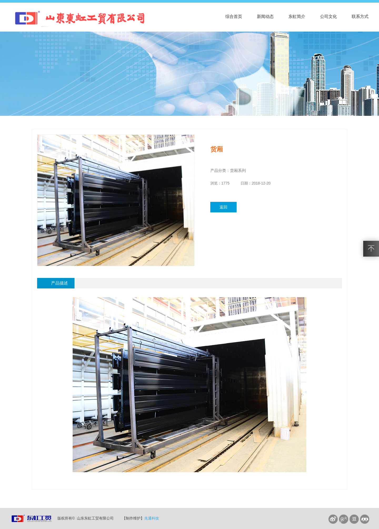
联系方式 (360, 16)
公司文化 (328, 16)
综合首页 (233, 16)
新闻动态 (265, 16)
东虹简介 (296, 16)
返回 (223, 207)
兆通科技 (151, 518)
